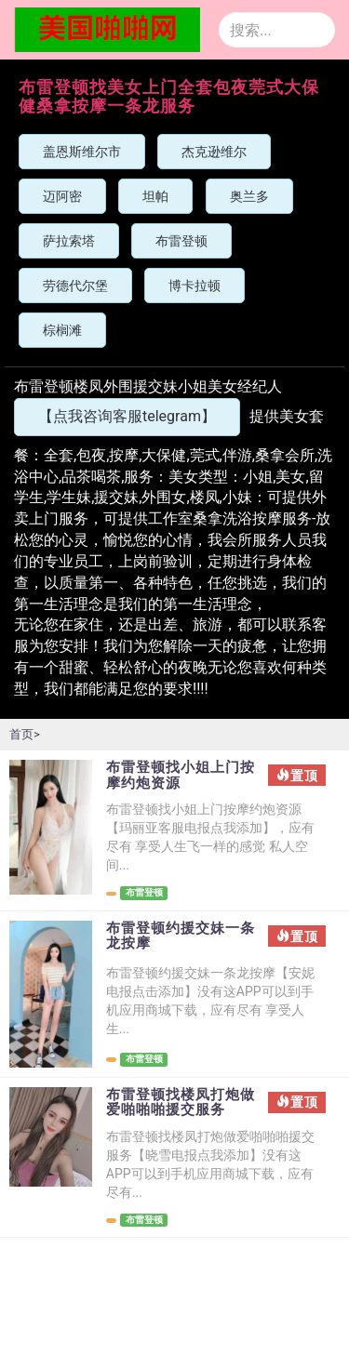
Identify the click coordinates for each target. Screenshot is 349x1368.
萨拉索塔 (69, 240)
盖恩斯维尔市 (82, 151)
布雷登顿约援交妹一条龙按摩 (180, 936)
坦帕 (155, 196)
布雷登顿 (181, 240)
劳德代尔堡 (75, 285)
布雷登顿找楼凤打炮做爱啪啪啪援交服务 (180, 1102)
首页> (24, 734)
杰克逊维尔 (214, 151)
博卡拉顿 (194, 285)
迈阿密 (62, 196)
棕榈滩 (62, 330)
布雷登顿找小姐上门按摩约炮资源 (180, 775)
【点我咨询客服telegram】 (127, 416)
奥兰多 (249, 196)
